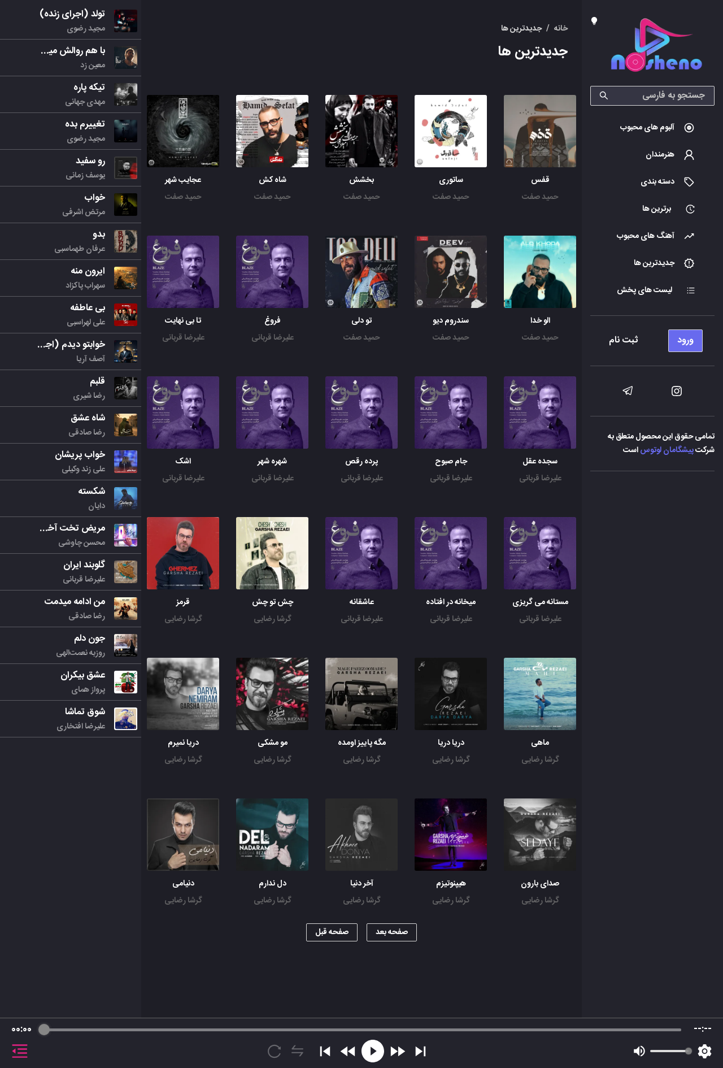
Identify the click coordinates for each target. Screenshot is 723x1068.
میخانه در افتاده (451, 602)
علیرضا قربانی (272, 338)
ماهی (540, 743)
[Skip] (420, 1051)
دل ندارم (272, 884)
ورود (685, 340)
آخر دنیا (361, 884)
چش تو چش (272, 602)
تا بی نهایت (183, 321)
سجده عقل (540, 461)
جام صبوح (451, 461)
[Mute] (639, 1051)
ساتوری (451, 180)
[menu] (652, 337)
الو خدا (540, 321)
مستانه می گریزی (540, 602)
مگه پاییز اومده (362, 743)
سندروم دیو (451, 321)
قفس (540, 180)
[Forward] (397, 1051)
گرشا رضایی (272, 619)
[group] (361, 1043)
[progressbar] (362, 1029)
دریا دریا (451, 743)
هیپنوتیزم (451, 884)
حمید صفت (540, 197)
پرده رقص (361, 461)
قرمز (183, 602)
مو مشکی (273, 743)
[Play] (373, 1051)
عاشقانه (362, 602)
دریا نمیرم (183, 743)
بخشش (361, 180)
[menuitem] (652, 127)
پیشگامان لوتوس (666, 450)
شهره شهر (272, 461)
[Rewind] (348, 1051)
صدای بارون (540, 884)
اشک (183, 461)
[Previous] (325, 1051)
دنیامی (183, 884)
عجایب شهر (183, 180)
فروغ (272, 321)
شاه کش (272, 180)
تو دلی (361, 321)
